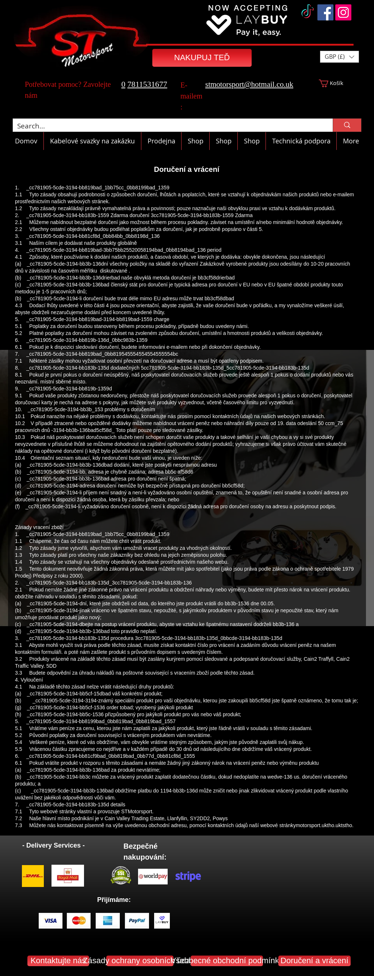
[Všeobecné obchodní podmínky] (227, 961)
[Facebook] (325, 12)
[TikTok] (307, 12)
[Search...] (167, 126)
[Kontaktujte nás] (58, 961)
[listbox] (339, 57)
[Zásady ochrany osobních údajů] (139, 961)
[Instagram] (343, 12)
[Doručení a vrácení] (314, 961)
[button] (339, 57)
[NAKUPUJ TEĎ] (202, 58)
